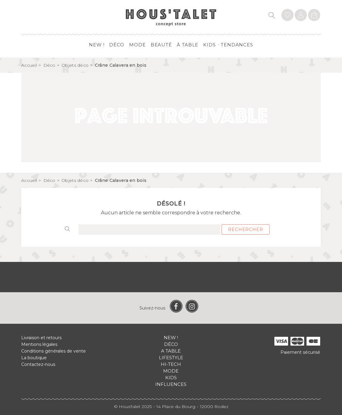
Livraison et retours (41, 337)
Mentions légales (39, 344)
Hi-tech (171, 364)
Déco (116, 45)
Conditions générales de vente (53, 351)
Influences (170, 384)
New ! (97, 45)
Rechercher (245, 229)
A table (171, 351)
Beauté (161, 45)
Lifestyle (171, 357)
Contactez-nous (38, 364)
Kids (209, 45)
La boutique (34, 357)
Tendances (237, 45)
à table (187, 45)
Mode (137, 45)
